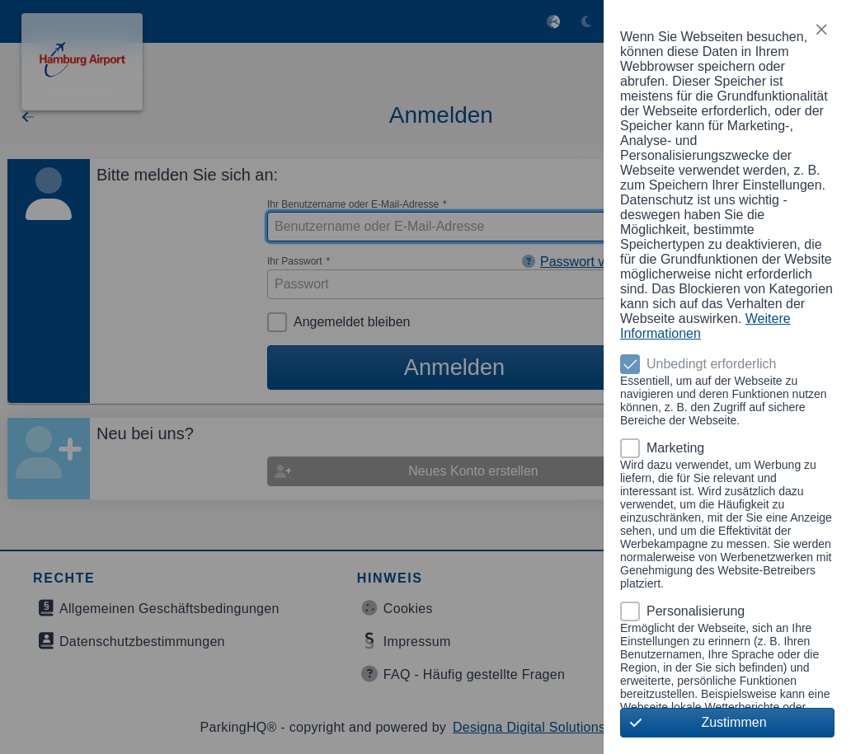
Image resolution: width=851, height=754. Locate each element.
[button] (821, 29)
